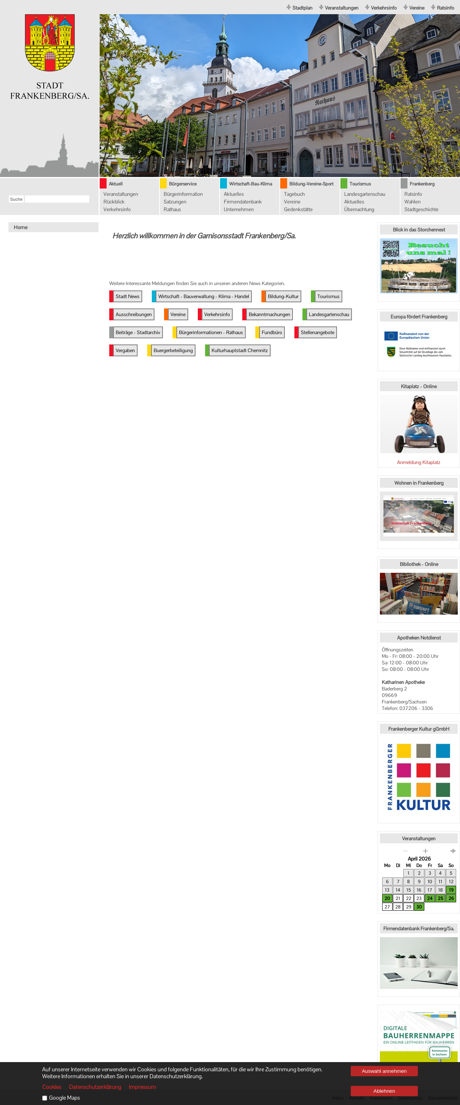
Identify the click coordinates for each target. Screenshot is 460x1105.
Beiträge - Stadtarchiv (138, 332)
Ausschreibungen (134, 314)
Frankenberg (422, 184)
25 (440, 898)
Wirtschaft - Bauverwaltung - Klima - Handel (203, 296)
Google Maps (64, 1097)
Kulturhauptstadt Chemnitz (240, 350)
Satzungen (175, 201)
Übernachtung (359, 209)
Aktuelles (234, 194)
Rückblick (114, 201)
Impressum (142, 1087)
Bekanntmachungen (269, 314)
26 (451, 898)
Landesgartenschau (364, 194)
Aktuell (116, 184)
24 (429, 898)
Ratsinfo (445, 8)
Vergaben (125, 350)
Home (21, 227)
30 (419, 907)
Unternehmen (239, 209)
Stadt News (128, 296)
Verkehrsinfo (384, 8)
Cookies (51, 1087)
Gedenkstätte (298, 209)
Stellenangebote (317, 332)
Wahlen (412, 201)
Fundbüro (272, 332)
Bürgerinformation (183, 194)
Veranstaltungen (341, 8)
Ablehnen (384, 1091)
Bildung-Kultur (283, 296)
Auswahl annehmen (384, 1071)
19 (451, 890)
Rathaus (172, 209)
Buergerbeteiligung (173, 350)
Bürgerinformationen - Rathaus (211, 332)
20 (387, 898)
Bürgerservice (183, 184)
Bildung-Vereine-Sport (311, 184)
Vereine (416, 8)
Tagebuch (294, 194)
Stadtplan (302, 8)
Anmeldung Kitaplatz (418, 462)
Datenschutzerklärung (95, 1087)
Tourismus (360, 184)
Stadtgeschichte (421, 209)
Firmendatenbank (243, 201)
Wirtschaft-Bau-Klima (250, 184)
